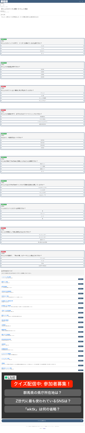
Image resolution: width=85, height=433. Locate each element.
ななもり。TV (42, 195)
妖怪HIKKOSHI (42, 124)
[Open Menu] (81, 1)
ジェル (42, 48)
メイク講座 (42, 166)
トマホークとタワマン (42, 121)
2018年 (42, 74)
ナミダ (42, 260)
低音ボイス (42, 239)
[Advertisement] (42, 28)
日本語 (41, 428)
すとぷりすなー (42, 100)
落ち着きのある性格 (42, 242)
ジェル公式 (42, 190)
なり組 (42, 95)
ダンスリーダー (42, 237)
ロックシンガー (42, 234)
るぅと (42, 53)
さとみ (42, 45)
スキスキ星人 (42, 119)
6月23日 (42, 142)
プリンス (43, 93)
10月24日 (42, 145)
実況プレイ (42, 163)
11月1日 (42, 147)
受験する (80, 279)
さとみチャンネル (42, 187)
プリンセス (42, 258)
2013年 (42, 69)
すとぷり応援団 (42, 98)
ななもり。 (42, 50)
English (44, 428)
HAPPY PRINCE (42, 265)
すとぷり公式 (42, 192)
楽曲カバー (42, 168)
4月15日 (42, 140)
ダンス (42, 171)
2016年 (42, 72)
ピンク (42, 216)
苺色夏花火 (42, 116)
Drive (42, 263)
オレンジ (43, 213)
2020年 (42, 77)
